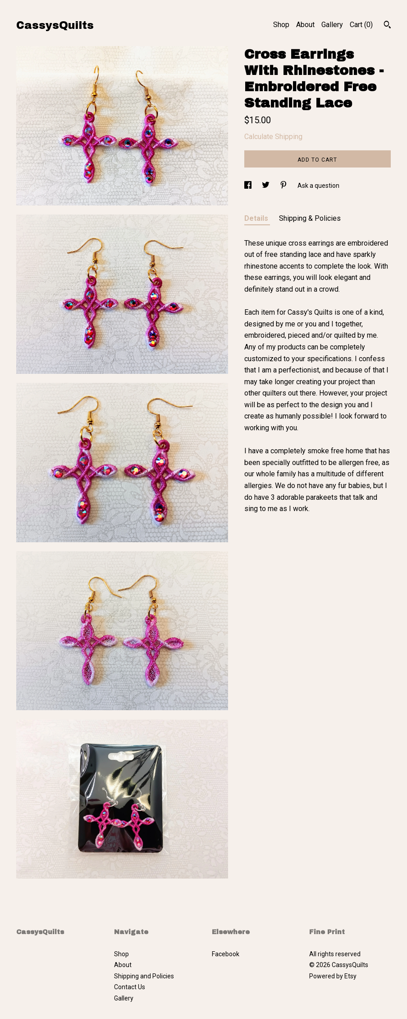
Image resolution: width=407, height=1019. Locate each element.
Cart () (361, 24)
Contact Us (129, 987)
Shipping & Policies (310, 218)
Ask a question (318, 185)
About (305, 24)
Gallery (332, 24)
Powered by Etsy (333, 976)
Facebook (225, 954)
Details (257, 218)
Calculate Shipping (273, 136)
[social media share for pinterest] (284, 185)
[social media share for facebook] (248, 185)
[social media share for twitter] (266, 185)
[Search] (387, 26)
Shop (281, 24)
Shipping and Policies (144, 976)
